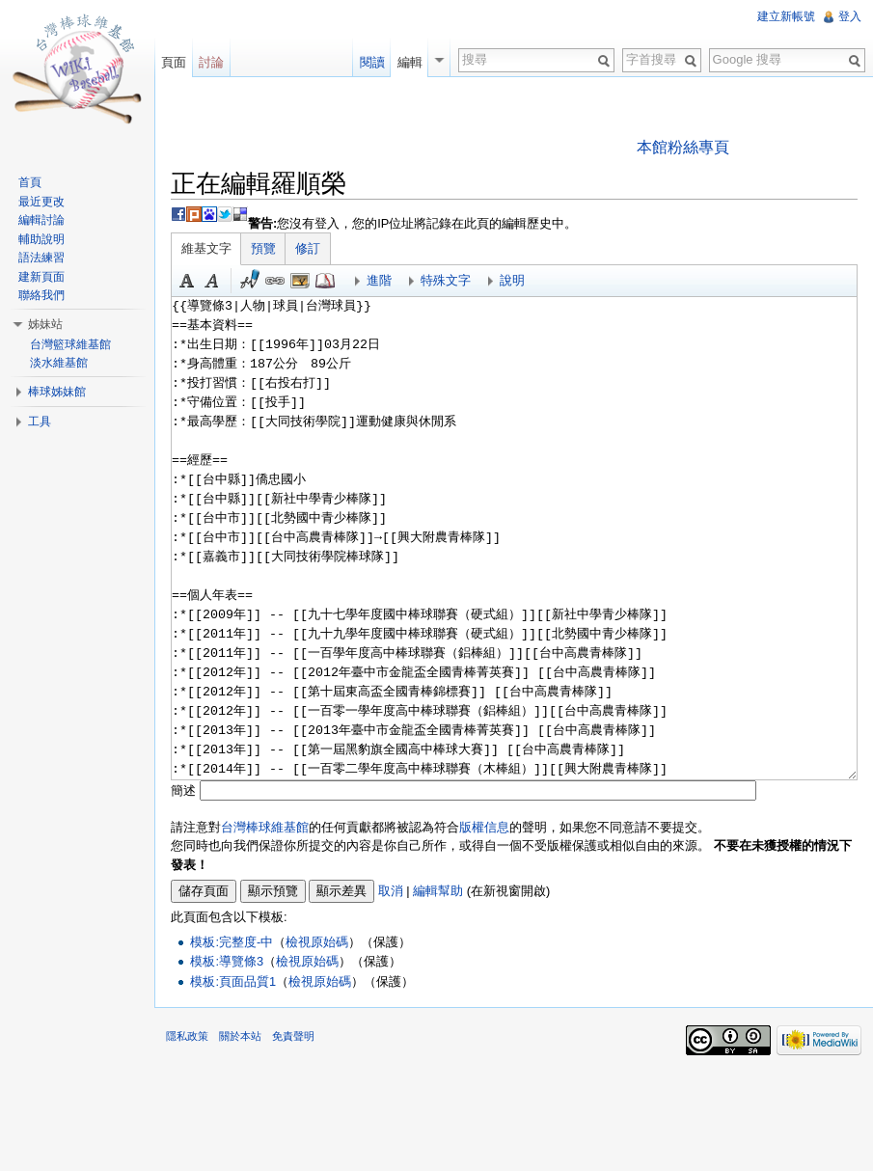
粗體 (187, 280)
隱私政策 (187, 1036)
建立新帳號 (786, 16)
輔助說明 (41, 239)
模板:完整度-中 (231, 942)
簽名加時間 (249, 280)
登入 (849, 16)
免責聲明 (293, 1036)
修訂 (307, 248)
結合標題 (300, 280)
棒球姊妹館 (57, 391)
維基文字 (206, 248)
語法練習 (41, 257)
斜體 (212, 280)
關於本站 (240, 1036)
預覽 (263, 248)
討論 (211, 62)
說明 (512, 280)
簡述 (183, 790)
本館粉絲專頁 (683, 147)
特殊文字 (446, 280)
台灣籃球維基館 (70, 344)
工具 (39, 421)
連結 (274, 280)
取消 (390, 891)
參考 (325, 280)
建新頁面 (41, 277)
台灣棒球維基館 (265, 827)
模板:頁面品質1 (233, 981)
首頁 (29, 182)
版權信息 (484, 827)
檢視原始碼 (317, 942)
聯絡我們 (41, 295)
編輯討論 (41, 220)
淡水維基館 (59, 362)
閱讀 (372, 62)
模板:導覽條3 (226, 961)
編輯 (410, 62)
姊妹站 (45, 324)
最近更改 (41, 201)
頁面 (173, 62)
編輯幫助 (438, 891)
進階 (379, 280)
